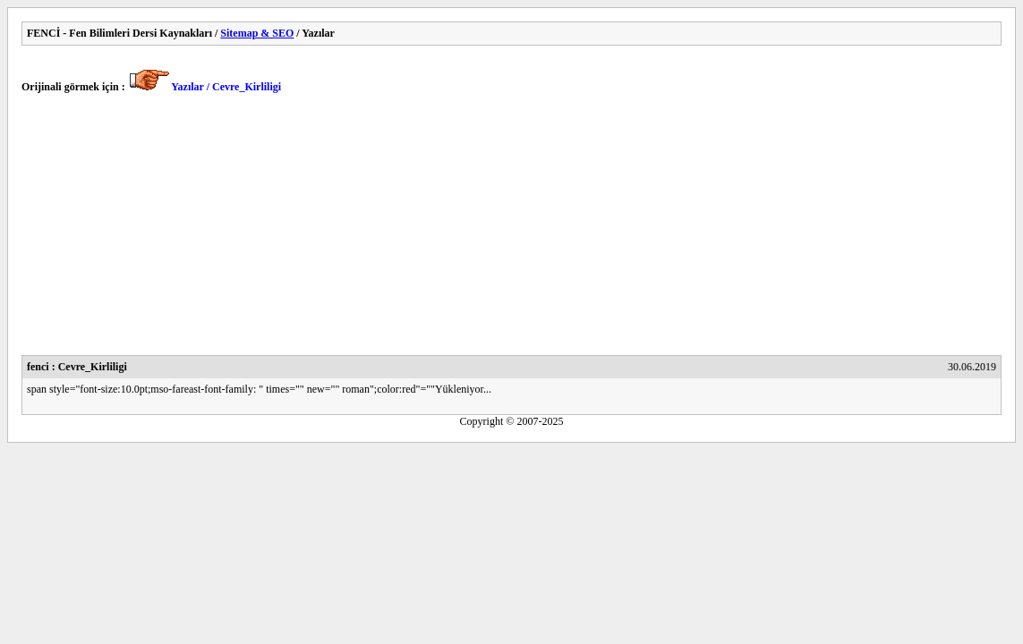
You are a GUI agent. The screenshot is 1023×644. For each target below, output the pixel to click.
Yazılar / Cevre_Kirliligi (226, 86)
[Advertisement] (511, 230)
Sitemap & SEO (257, 33)
